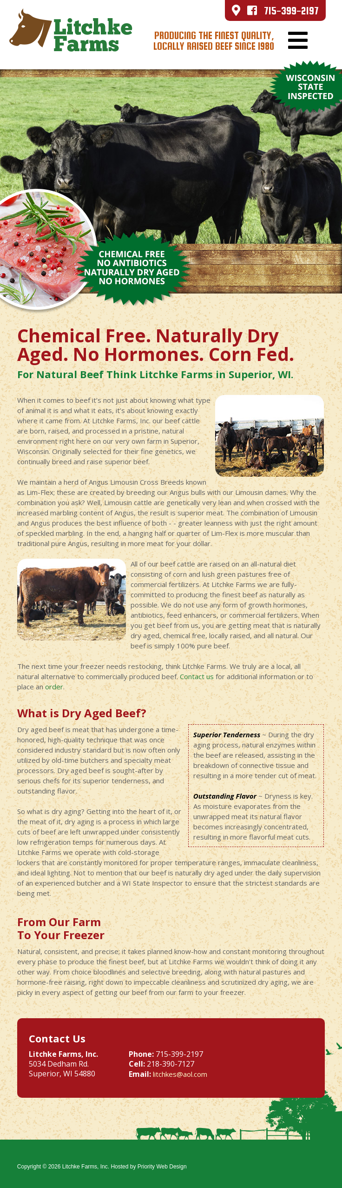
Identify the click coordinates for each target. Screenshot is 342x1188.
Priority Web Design (162, 1166)
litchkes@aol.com (180, 1074)
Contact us (197, 676)
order (54, 686)
